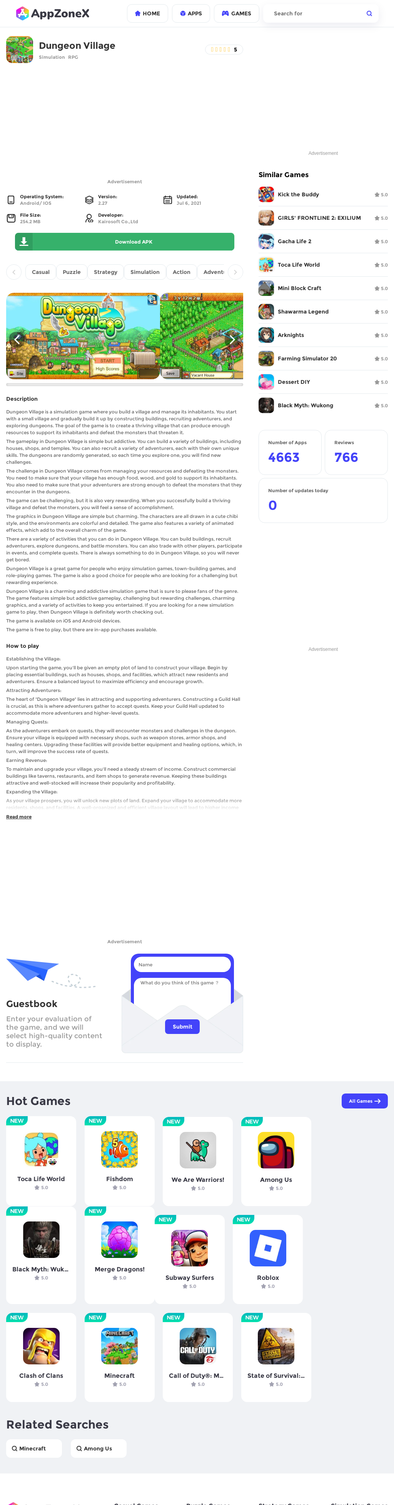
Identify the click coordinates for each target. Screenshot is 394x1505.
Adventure (218, 272)
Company (19, 1490)
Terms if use (87, 1490)
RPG (73, 57)
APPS (191, 13)
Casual (41, 272)
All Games (364, 1101)
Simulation (52, 57)
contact (123, 1490)
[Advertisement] (124, 123)
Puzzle (72, 272)
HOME (147, 13)
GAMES (236, 13)
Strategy (105, 272)
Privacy (51, 1490)
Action (181, 272)
